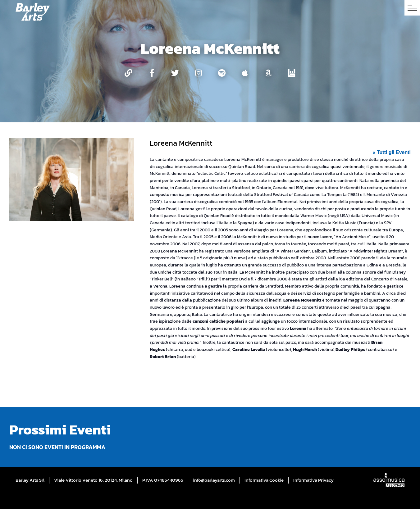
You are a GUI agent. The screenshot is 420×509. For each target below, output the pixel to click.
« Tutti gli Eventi (392, 152)
